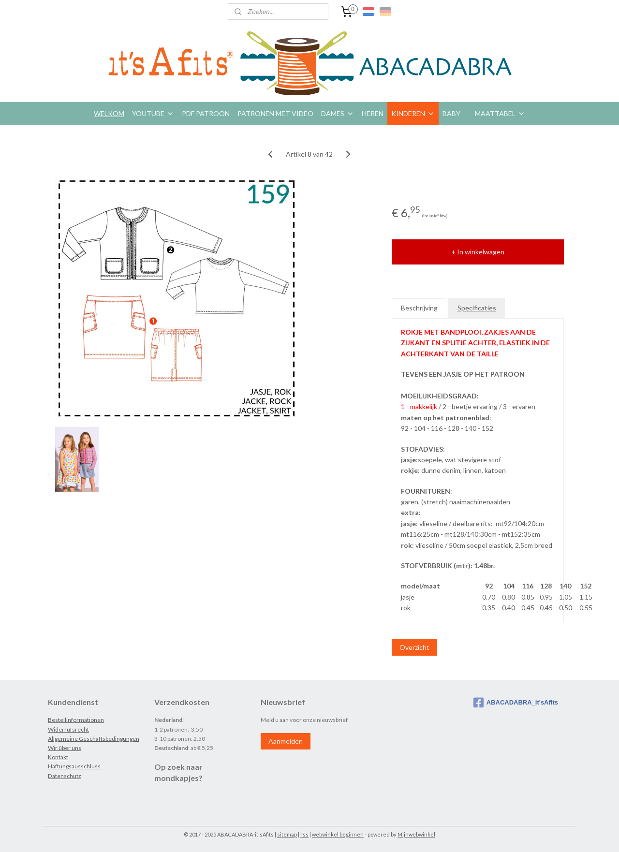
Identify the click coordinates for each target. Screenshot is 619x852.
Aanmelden (285, 741)
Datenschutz (64, 775)
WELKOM (109, 113)
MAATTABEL (500, 113)
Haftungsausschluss (74, 766)
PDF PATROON (206, 113)
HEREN (372, 113)
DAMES (337, 113)
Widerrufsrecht (68, 729)
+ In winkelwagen (477, 252)
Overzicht (414, 647)
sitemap (287, 834)
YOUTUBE (153, 113)
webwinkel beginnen (338, 834)
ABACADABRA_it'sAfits (515, 702)
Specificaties (476, 308)
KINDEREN (413, 113)
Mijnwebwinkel (416, 834)
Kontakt (58, 757)
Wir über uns (64, 747)
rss (304, 834)
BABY (451, 113)
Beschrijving (419, 308)
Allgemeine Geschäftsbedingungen (93, 738)
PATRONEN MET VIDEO (275, 113)
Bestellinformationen (76, 719)
